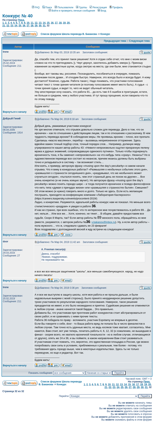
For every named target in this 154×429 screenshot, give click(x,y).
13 (40, 22)
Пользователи (64, 7)
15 (48, 22)
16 (52, 22)
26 (24, 25)
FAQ (36, 7)
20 (68, 22)
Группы (81, 7)
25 (20, 25)
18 (60, 22)
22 (7, 25)
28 (32, 25)
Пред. (21, 20)
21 (3, 25)
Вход (102, 10)
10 (28, 22)
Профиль (116, 7)
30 (40, 25)
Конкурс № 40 (17, 15)
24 (15, 25)
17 (56, 22)
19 (64, 22)
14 (44, 22)
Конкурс (105, 34)
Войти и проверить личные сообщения (72, 10)
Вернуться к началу (15, 111)
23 (11, 25)
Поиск (47, 7)
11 (32, 22)
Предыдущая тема (115, 41)
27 (28, 25)
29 (36, 25)
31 (44, 25)
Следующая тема (139, 41)
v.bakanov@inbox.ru (103, 222)
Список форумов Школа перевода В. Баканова (69, 34)
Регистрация (98, 7)
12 (36, 22)
